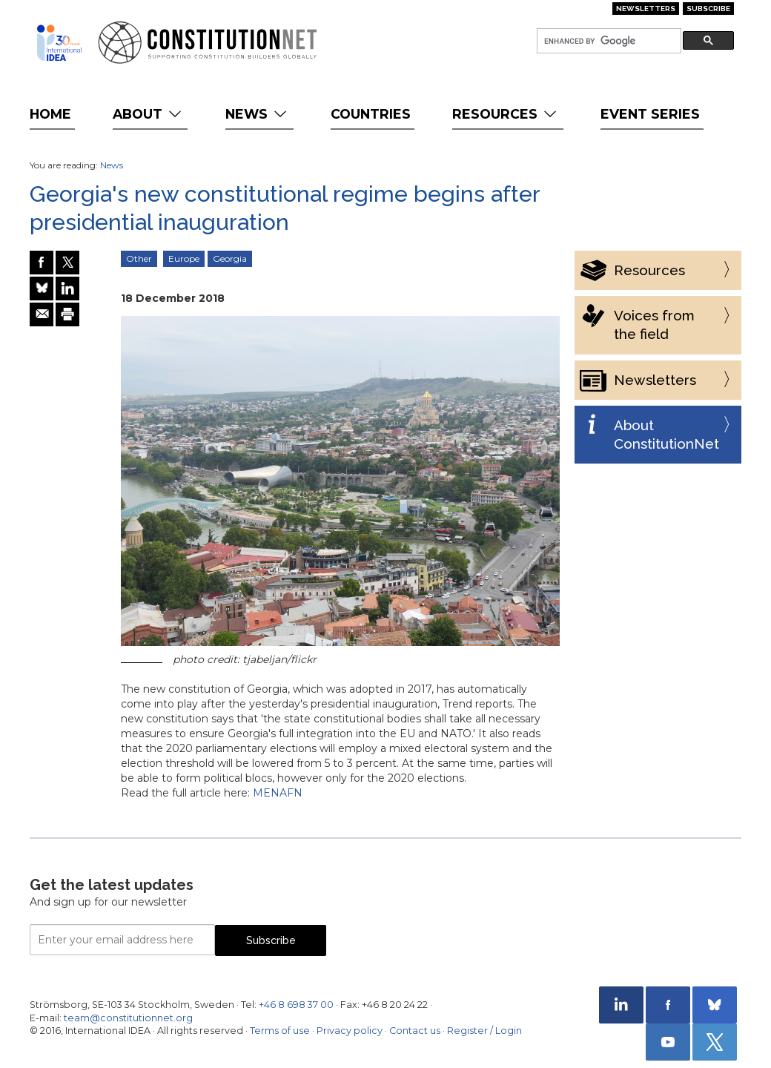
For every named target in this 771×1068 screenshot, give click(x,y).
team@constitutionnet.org (128, 1018)
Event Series (650, 114)
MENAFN (277, 793)
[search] (607, 41)
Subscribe (708, 8)
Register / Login (484, 1030)
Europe (183, 258)
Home (50, 114)
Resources (506, 114)
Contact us (414, 1030)
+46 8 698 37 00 (296, 1004)
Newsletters (645, 8)
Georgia (230, 258)
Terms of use (280, 1030)
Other (139, 258)
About (149, 114)
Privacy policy (350, 1030)
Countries (371, 114)
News (257, 114)
